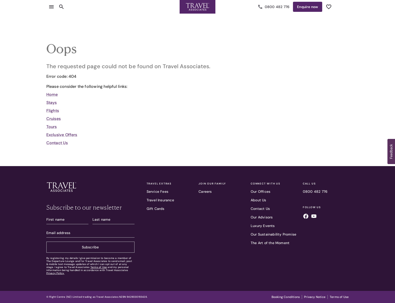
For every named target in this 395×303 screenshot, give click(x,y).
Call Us (309, 183)
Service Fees (157, 191)
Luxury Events (263, 225)
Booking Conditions (286, 297)
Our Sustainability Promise (273, 234)
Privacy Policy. (55, 273)
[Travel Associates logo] (61, 193)
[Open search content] (61, 7)
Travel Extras (159, 183)
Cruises (53, 118)
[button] (391, 151)
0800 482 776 (315, 191)
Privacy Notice (314, 297)
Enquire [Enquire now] (307, 6)
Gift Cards (155, 208)
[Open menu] (51, 7)
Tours (51, 126)
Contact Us (57, 142)
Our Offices (260, 191)
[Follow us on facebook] (306, 217)
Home (52, 94)
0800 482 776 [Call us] (274, 6)
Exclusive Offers (61, 134)
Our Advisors (262, 217)
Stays (51, 102)
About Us (258, 200)
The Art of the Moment (270, 243)
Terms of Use (98, 267)
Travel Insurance (160, 200)
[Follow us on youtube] (314, 217)
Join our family (212, 183)
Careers (205, 191)
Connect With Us (265, 183)
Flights (52, 110)
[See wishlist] (329, 7)
